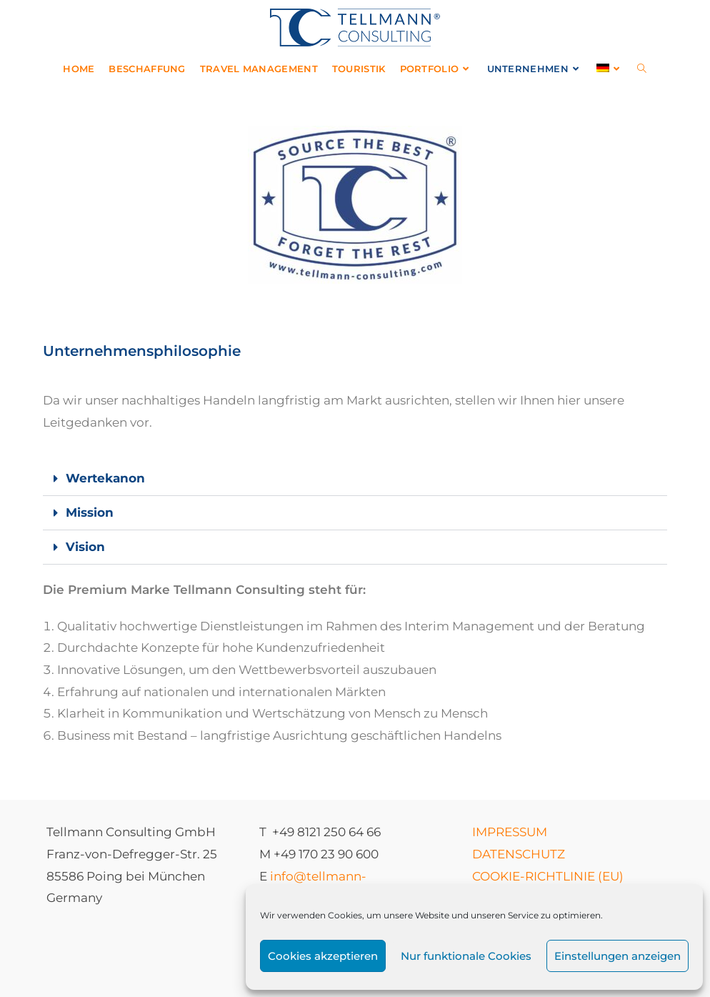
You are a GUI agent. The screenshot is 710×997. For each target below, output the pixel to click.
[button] (355, 479)
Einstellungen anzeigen (617, 956)
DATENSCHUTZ (518, 854)
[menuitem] (609, 68)
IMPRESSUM (509, 832)
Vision (85, 547)
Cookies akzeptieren (323, 956)
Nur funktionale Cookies (466, 956)
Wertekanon (105, 478)
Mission (90, 512)
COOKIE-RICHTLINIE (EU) (548, 876)
